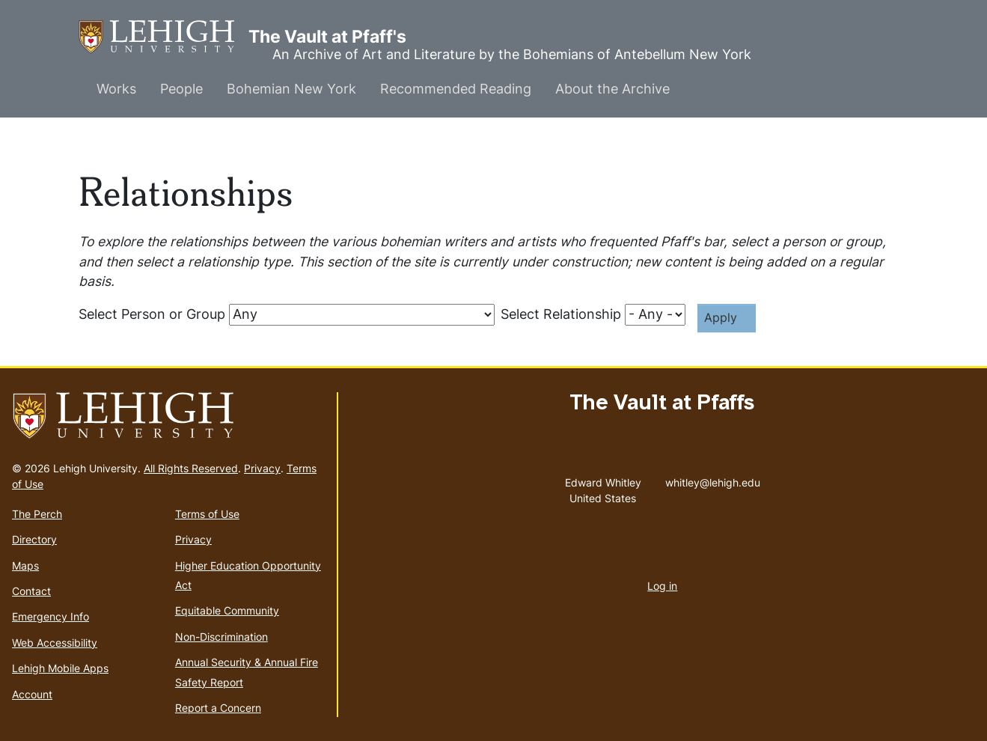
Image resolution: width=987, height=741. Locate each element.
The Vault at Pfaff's (163, 37)
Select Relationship (561, 314)
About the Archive (612, 88)
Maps (25, 565)
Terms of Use (207, 514)
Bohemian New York (291, 88)
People (181, 88)
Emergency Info (50, 616)
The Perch (37, 514)
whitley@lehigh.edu (712, 479)
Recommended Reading (455, 88)
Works (116, 88)
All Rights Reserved (191, 468)
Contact (31, 591)
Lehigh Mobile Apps (60, 668)
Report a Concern (218, 708)
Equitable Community (227, 610)
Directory (34, 539)
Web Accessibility (54, 642)
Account (32, 694)
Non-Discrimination (221, 636)
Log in (662, 586)
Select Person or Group (152, 314)
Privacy (262, 468)
